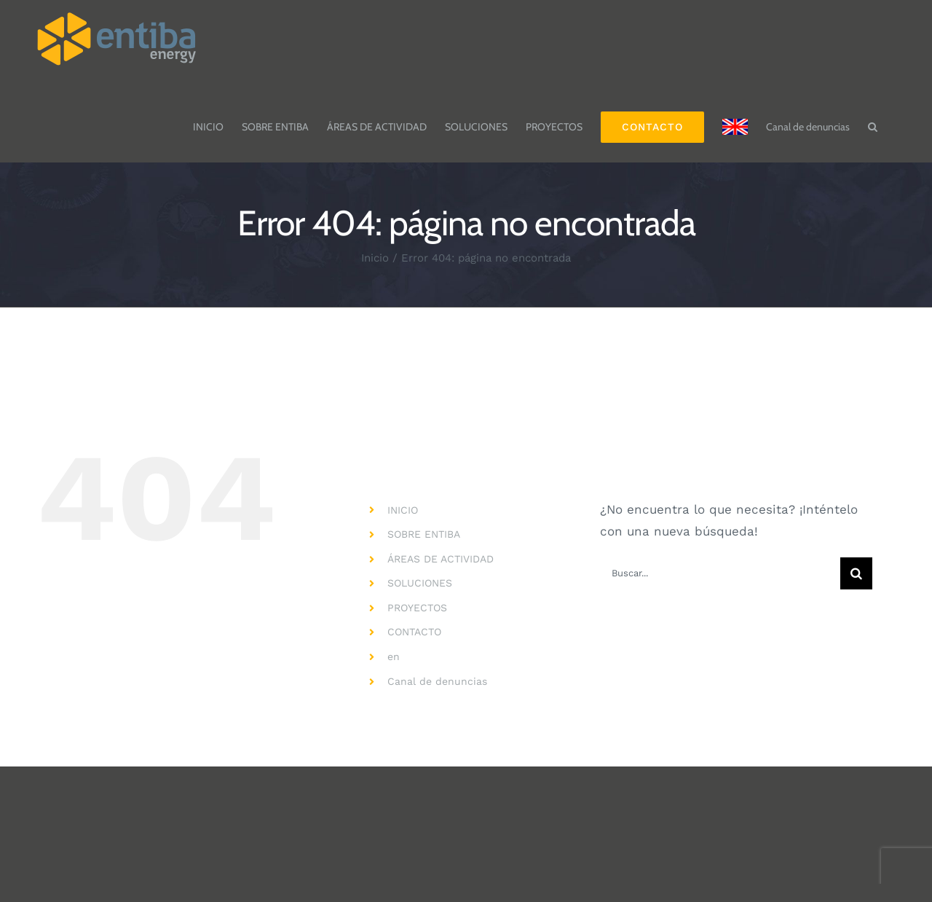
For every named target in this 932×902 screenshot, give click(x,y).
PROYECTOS (417, 607)
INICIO (402, 510)
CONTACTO (414, 632)
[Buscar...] (720, 573)
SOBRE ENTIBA (423, 534)
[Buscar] (856, 573)
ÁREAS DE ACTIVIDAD (440, 559)
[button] (872, 119)
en (393, 656)
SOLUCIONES (419, 583)
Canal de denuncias (437, 681)
